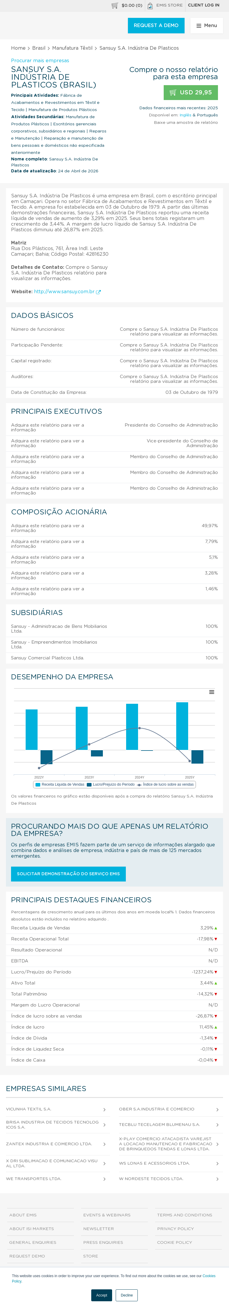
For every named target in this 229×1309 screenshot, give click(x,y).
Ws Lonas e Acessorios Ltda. (154, 1163)
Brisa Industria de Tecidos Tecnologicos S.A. (52, 1124)
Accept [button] (101, 1295)
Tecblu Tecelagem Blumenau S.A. (159, 1125)
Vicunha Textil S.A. (28, 1109)
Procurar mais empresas (40, 60)
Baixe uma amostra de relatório (186, 123)
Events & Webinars (107, 1215)
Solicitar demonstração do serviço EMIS (68, 874)
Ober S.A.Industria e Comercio (156, 1109)
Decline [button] (127, 1295)
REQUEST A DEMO (156, 25)
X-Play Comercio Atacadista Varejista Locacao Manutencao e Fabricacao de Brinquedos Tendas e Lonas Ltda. (165, 1144)
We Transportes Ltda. (33, 1179)
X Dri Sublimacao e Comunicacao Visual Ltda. (52, 1163)
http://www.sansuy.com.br (67, 291)
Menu (206, 25)
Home (18, 48)
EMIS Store (165, 6)
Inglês (185, 115)
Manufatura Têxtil (72, 48)
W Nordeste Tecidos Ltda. (151, 1179)
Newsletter (98, 1229)
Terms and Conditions (184, 1215)
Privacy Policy (175, 1229)
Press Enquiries (103, 1243)
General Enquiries (32, 1243)
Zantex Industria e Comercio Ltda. (49, 1144)
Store (90, 1256)
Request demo (27, 1256)
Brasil (39, 48)
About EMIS (23, 1215)
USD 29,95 (191, 93)
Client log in (203, 5)
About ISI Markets (31, 1229)
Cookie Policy (174, 1243)
